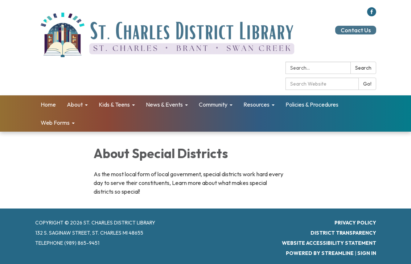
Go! (367, 84)
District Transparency (343, 233)
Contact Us (356, 30)
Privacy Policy (355, 222)
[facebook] (371, 14)
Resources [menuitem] (256, 104)
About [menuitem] (75, 104)
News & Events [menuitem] (164, 104)
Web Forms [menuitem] (55, 122)
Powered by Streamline (320, 253)
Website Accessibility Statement (329, 243)
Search (363, 68)
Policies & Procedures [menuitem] (311, 104)
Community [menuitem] (213, 104)
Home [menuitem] (48, 104)
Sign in (366, 253)
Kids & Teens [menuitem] (114, 104)
